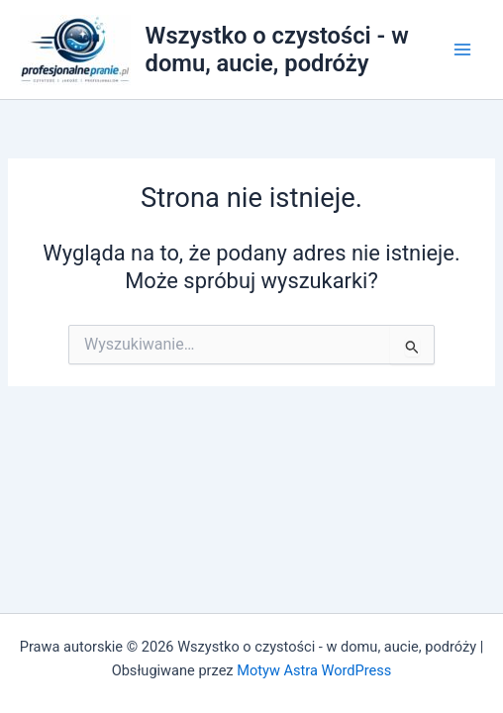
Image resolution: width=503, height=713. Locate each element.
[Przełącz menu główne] (462, 49)
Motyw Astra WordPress (314, 670)
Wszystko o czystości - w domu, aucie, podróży (277, 49)
